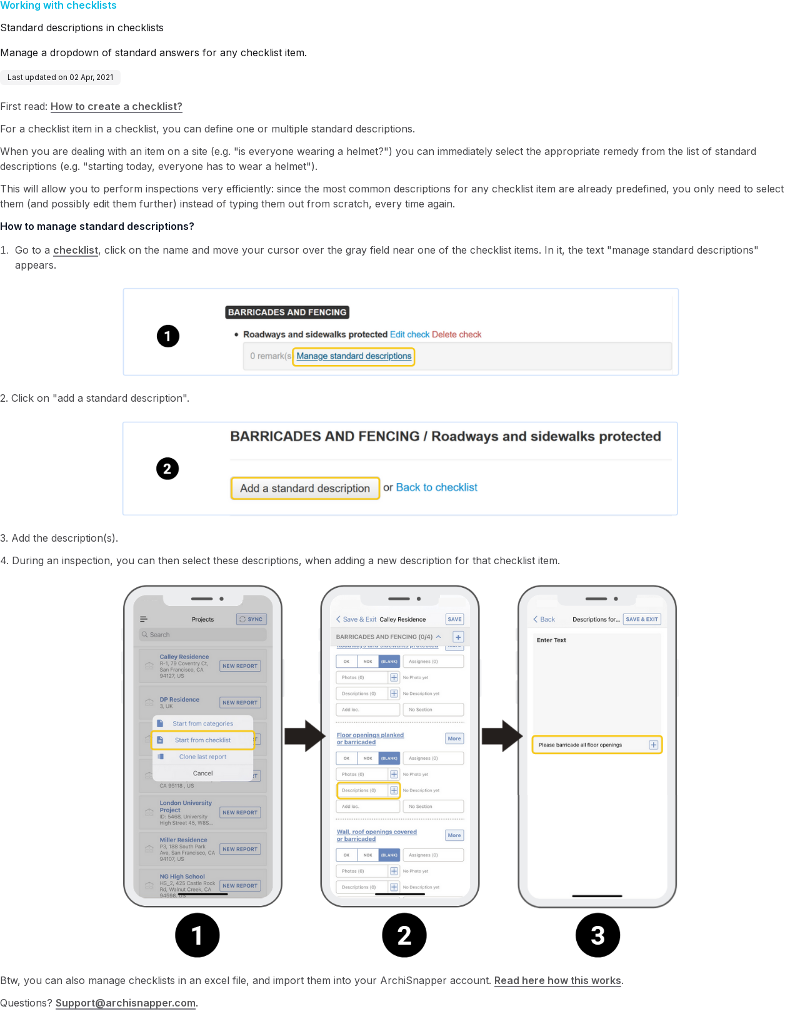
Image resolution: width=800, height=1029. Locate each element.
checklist (75, 250)
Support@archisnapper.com (126, 1003)
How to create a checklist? (116, 106)
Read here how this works (557, 980)
